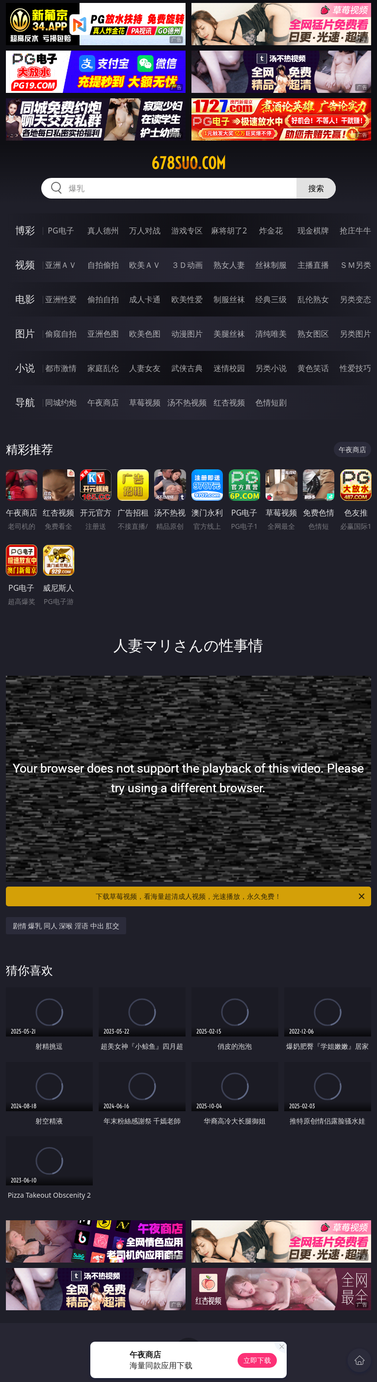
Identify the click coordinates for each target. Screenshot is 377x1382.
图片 (25, 333)
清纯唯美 (271, 333)
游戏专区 (187, 230)
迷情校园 (229, 368)
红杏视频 (229, 402)
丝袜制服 (271, 264)
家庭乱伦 (103, 368)
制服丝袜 (229, 299)
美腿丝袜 (229, 333)
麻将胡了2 (229, 230)
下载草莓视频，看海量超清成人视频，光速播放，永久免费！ (231, 896)
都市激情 (61, 368)
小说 (25, 367)
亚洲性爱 (61, 299)
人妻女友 (145, 368)
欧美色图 (145, 333)
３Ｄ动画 (187, 264)
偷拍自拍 (103, 299)
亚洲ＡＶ (61, 264)
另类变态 (355, 299)
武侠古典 (187, 368)
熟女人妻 (229, 264)
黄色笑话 (313, 368)
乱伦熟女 (313, 299)
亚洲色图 (103, 333)
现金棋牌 (313, 230)
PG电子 (61, 230)
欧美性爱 (187, 299)
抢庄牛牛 (355, 230)
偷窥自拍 (61, 333)
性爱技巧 (355, 368)
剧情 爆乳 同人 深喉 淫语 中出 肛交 (66, 925)
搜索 (316, 188)
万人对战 (145, 230)
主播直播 (313, 264)
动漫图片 (187, 333)
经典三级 (271, 299)
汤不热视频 (187, 402)
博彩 (25, 230)
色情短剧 (271, 402)
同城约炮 (61, 402)
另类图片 (355, 333)
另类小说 (271, 368)
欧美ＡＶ (145, 264)
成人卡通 (145, 299)
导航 (25, 402)
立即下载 (257, 1360)
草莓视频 (145, 402)
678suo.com (188, 163)
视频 (25, 264)
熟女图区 (313, 333)
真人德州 (103, 230)
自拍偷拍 (103, 264)
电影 (25, 299)
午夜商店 (103, 402)
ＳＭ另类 (355, 264)
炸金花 (271, 230)
